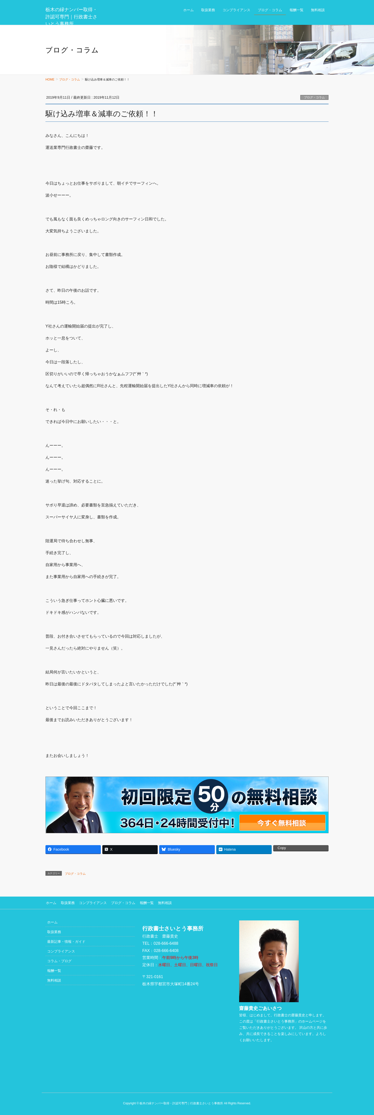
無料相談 (161, 903)
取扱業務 (67, 903)
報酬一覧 (144, 903)
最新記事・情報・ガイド (66, 941)
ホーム (50, 903)
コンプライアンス (91, 903)
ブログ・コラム (314, 97)
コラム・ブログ (59, 960)
